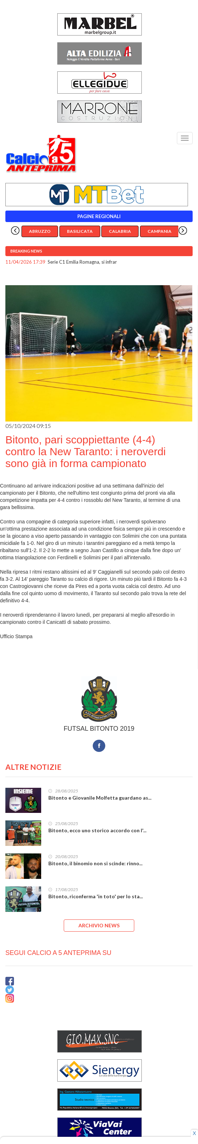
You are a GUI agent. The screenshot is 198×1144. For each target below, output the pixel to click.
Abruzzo (39, 231)
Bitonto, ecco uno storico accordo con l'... (97, 830)
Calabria (120, 231)
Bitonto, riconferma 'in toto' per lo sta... (95, 896)
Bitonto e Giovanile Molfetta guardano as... (99, 798)
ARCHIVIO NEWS (99, 925)
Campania (160, 231)
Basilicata (80, 231)
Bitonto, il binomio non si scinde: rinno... (95, 863)
